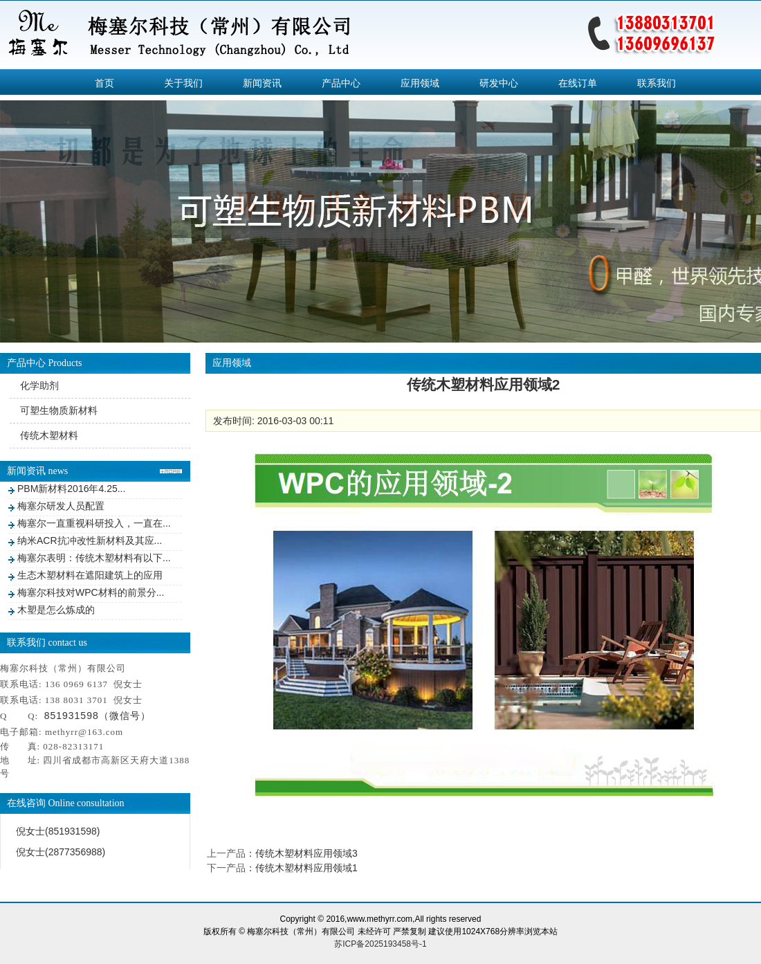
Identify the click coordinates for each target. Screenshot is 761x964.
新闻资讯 (262, 83)
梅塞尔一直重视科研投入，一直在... (94, 523)
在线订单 (577, 83)
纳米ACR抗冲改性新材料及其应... (89, 540)
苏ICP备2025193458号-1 (380, 944)
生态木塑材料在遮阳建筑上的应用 (90, 575)
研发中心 (498, 83)
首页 (104, 83)
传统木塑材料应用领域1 (306, 867)
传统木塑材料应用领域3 (306, 853)
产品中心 (341, 83)
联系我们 (656, 83)
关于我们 (183, 83)
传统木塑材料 (49, 435)
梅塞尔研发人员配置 (60, 505)
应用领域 (420, 83)
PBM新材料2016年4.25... (71, 488)
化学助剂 (39, 385)
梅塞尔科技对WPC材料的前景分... (90, 592)
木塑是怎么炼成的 (56, 609)
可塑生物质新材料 (59, 410)
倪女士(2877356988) (60, 851)
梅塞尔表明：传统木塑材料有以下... (94, 557)
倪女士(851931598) (58, 831)
